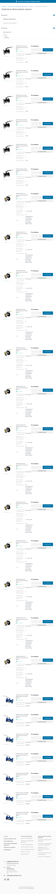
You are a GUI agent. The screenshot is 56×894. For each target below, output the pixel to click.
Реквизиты (7, 849)
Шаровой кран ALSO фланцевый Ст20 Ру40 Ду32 (22, 121)
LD (5, 34)
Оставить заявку (11, 865)
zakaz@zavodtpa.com (12, 863)
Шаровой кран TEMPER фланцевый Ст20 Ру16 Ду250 (22, 775)
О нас (6, 836)
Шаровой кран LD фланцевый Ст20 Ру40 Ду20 (22, 503)
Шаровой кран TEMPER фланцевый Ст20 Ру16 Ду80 (22, 814)
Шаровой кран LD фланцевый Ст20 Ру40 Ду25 (22, 542)
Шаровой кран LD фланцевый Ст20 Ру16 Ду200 (21, 311)
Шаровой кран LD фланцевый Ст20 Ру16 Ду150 (21, 272)
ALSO (5, 36)
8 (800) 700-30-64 (12, 861)
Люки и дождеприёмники (27, 849)
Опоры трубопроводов (27, 844)
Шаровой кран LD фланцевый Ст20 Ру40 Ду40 (22, 619)
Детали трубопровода (26, 838)
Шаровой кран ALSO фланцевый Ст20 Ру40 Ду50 (22, 170)
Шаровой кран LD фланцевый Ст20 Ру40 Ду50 (22, 658)
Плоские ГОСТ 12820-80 (44, 856)
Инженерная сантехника (27, 846)
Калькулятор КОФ (10, 838)
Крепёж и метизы (25, 851)
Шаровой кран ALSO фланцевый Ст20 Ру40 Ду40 (22, 146)
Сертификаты (8, 841)
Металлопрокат (25, 854)
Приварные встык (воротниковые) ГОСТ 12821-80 (43, 849)
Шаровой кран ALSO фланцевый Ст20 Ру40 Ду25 (22, 97)
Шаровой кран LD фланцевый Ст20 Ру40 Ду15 (22, 465)
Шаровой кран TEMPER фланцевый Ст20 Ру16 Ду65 (22, 794)
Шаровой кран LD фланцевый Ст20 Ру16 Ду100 (21, 195)
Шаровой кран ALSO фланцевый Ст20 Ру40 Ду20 (22, 72)
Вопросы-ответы (9, 847)
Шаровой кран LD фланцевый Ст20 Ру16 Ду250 (21, 349)
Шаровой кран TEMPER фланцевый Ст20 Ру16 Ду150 (22, 735)
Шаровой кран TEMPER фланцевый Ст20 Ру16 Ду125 (22, 716)
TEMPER (6, 37)
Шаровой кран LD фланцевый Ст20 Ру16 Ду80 (21, 426)
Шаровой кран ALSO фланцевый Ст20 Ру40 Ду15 (22, 47)
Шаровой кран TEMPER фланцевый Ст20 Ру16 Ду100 (22, 696)
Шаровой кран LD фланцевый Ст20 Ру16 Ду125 (21, 233)
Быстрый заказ (42, 53)
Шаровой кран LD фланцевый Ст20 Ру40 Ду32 (22, 581)
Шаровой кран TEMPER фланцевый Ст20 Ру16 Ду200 (22, 755)
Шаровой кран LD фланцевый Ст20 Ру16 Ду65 (21, 388)
